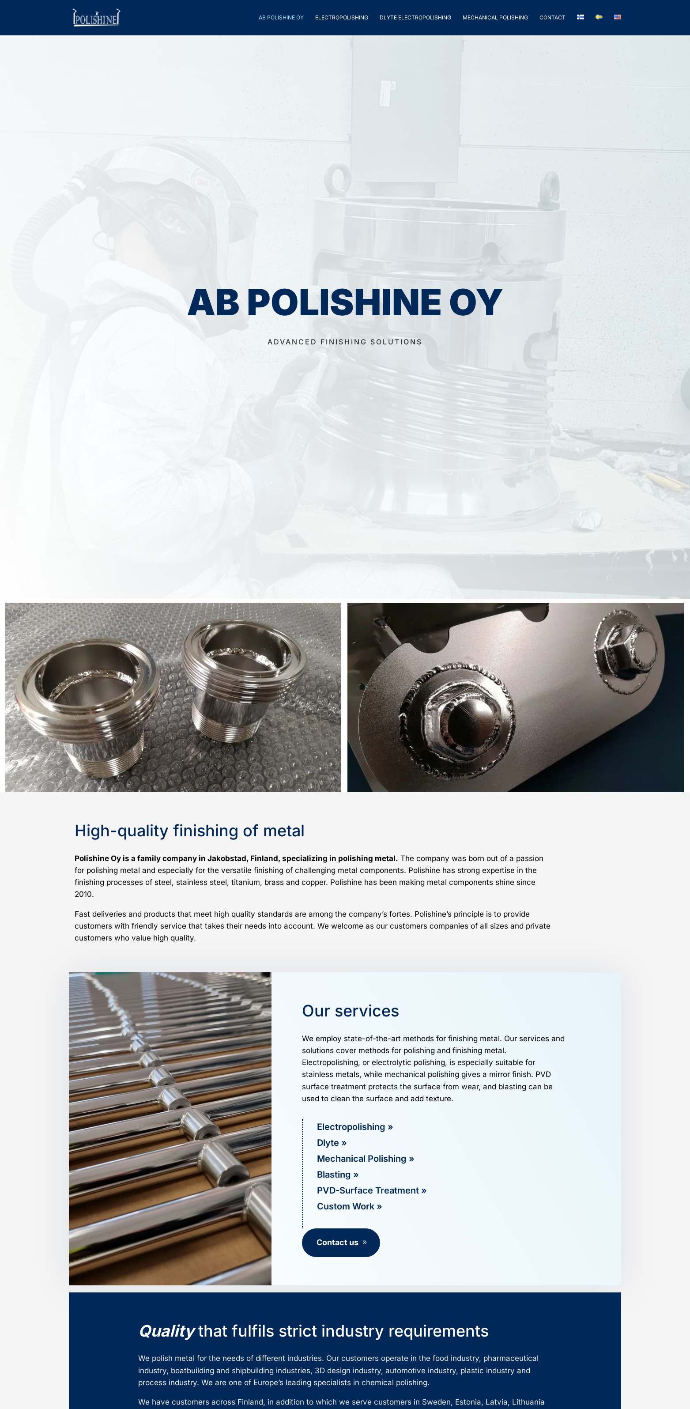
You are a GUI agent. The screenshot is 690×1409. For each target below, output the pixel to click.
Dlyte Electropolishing (415, 18)
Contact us (337, 1242)
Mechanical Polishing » (366, 1158)
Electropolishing (341, 18)
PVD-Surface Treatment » (372, 1190)
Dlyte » (332, 1142)
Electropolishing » (355, 1127)
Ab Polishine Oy (281, 18)
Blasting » (338, 1174)
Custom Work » (349, 1206)
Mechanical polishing (495, 18)
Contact (552, 18)
